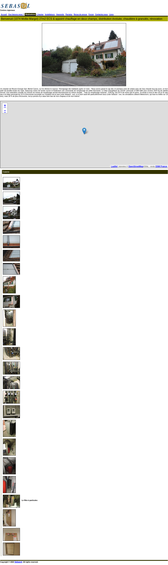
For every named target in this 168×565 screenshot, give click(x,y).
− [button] (5, 111)
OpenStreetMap (135, 166)
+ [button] (5, 105)
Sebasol (18, 562)
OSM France (161, 166)
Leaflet (114, 166)
